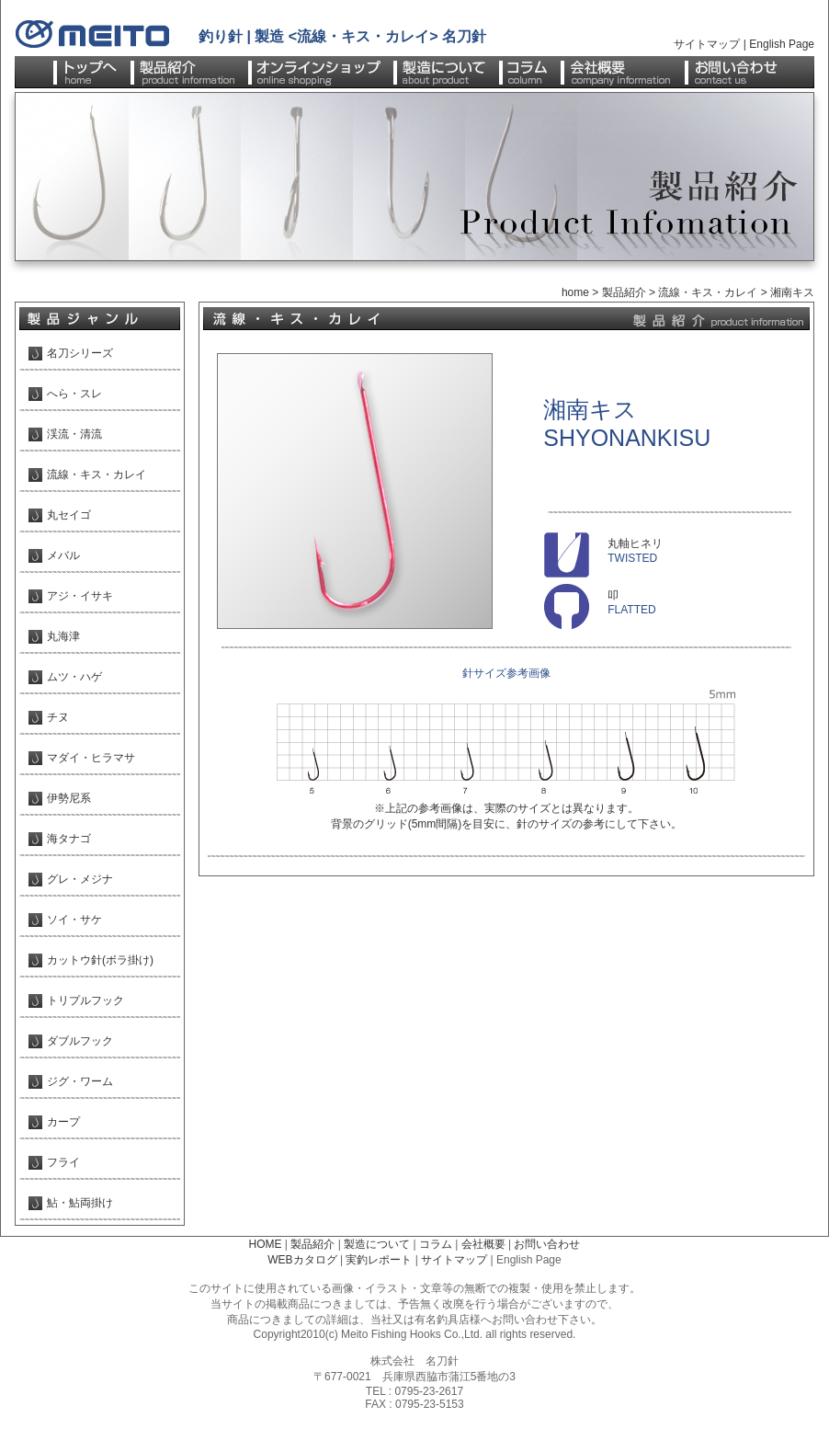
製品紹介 (624, 292)
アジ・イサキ (80, 595)
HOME (265, 1244)
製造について (377, 1244)
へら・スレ (74, 393)
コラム (435, 1244)
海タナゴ (69, 838)
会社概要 (483, 1244)
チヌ (58, 717)
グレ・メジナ (80, 879)
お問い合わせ (547, 1244)
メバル (63, 555)
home (575, 292)
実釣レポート (379, 1259)
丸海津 (63, 636)
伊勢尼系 (69, 798)
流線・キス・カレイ (707, 292)
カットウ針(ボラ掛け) (100, 960)
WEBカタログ (301, 1259)
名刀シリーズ (80, 353)
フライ (63, 1162)
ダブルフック (80, 1041)
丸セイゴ (69, 515)
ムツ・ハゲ (74, 676)
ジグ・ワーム (80, 1081)
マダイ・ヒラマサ (91, 757)
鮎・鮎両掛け (80, 1202)
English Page (781, 44)
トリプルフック (85, 1000)
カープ (63, 1121)
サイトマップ (707, 44)
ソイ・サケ (74, 919)
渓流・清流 (74, 434)
